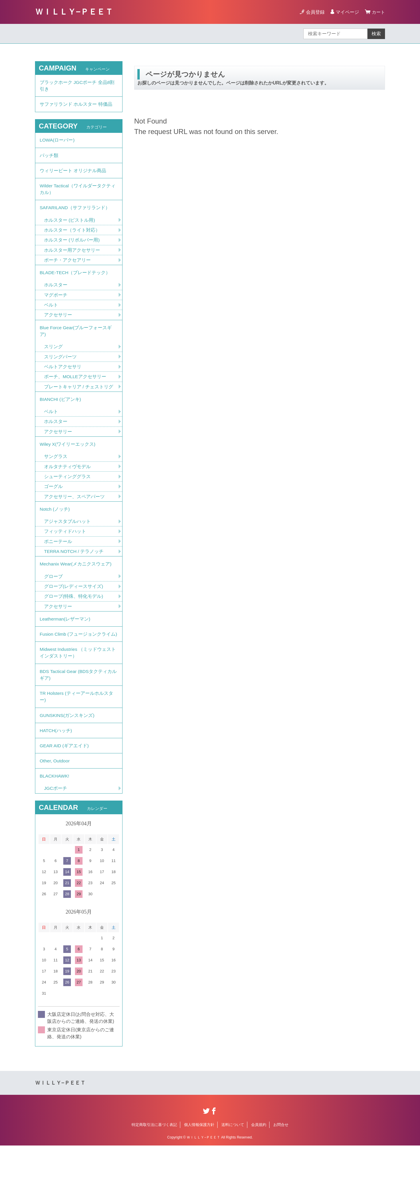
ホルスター (55, 292)
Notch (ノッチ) (55, 523)
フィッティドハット (65, 546)
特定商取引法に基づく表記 (154, 1158)
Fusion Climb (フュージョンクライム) (76, 656)
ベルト (51, 313)
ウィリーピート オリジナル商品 (73, 174)
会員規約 (258, 1158)
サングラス (55, 469)
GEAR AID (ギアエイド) (65, 776)
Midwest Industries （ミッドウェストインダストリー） (78, 679)
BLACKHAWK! (55, 808)
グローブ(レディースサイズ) (73, 602)
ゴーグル (53, 500)
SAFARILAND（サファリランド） (75, 213)
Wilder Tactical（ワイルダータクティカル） (78, 194)
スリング (53, 356)
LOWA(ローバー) (57, 142)
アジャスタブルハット (67, 536)
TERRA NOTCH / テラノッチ (74, 566)
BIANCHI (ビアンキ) (61, 410)
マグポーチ (55, 303)
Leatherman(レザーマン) (65, 636)
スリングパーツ (60, 366)
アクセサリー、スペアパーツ (74, 510)
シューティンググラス (67, 489)
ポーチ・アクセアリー (67, 267)
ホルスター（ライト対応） (72, 236)
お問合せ (280, 1158)
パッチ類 (49, 158)
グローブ (53, 592)
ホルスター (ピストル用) (69, 226)
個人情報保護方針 (199, 1158)
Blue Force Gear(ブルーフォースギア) (76, 340)
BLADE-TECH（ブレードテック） (75, 280)
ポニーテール (58, 556)
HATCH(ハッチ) (56, 760)
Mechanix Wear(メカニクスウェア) (76, 579)
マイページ (346, 12)
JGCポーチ (55, 821)
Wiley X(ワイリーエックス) (68, 456)
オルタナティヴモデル (67, 479)
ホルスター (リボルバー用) (72, 246)
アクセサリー (58, 323)
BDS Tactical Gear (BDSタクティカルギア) (76, 702)
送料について (232, 1158)
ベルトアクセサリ (62, 376)
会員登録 (314, 12)
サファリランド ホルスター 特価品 (76, 105)
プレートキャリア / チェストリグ (78, 397)
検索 (376, 33)
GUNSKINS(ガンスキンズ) (67, 744)
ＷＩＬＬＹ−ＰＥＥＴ (74, 11)
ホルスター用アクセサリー (72, 256)
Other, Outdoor (55, 792)
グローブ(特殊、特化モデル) (73, 613)
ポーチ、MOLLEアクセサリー (75, 387)
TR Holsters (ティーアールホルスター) (77, 725)
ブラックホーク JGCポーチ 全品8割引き (77, 86)
